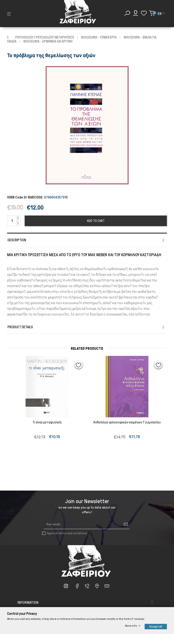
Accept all (155, 626)
